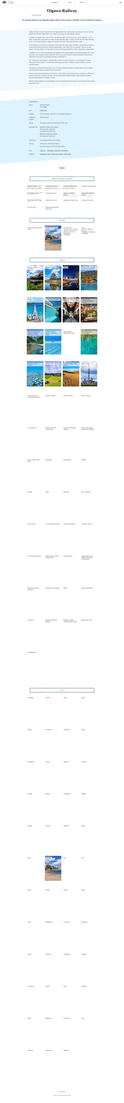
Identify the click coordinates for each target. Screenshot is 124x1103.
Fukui (83, 826)
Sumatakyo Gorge (33, 193)
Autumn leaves (68, 395)
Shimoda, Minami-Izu (70, 230)
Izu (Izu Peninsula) (51, 227)
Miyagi (30, 729)
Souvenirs (31, 620)
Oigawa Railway (62, 10)
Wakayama (49, 922)
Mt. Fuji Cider (32, 207)
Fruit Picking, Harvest (34, 556)
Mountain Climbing (69, 524)
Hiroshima (67, 922)
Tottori (30, 954)
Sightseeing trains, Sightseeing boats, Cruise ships (55, 154)
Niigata (30, 826)
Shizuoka (43, 150)
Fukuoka (84, 986)
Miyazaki (30, 1050)
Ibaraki (48, 793)
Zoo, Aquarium (32, 427)
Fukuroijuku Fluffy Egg (34, 200)
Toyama (48, 826)
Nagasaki (48, 1018)
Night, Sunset (86, 363)
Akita (83, 697)
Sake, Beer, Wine (87, 620)
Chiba (47, 761)
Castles (48, 267)
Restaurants (67, 459)
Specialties (49, 459)
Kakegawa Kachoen (52, 186)
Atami (83, 227)
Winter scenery (86, 395)
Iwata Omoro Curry (51, 200)
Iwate (65, 697)
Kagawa (84, 954)
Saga (29, 1018)
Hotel (47, 492)
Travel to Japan (57, 1095)
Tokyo (83, 729)
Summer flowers (51, 395)
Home (82, 2)
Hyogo (65, 890)
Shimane (48, 954)
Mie (83, 858)
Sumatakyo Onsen (51, 193)
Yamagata (49, 729)
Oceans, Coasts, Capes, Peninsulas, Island (52, 333)
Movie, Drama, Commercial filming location (87, 301)
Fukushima (67, 729)
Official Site (43, 110)
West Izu (84, 230)
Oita (83, 1018)
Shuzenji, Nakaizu (87, 229)
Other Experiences (87, 588)
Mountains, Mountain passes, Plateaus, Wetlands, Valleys (34, 333)
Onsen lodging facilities (53, 524)
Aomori (48, 697)
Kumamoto (67, 1018)
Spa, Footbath (86, 492)
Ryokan (30, 492)
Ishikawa (66, 826)
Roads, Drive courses (52, 363)
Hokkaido (30, 697)
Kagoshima (49, 1050)
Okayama (84, 922)
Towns (65, 267)
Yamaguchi (67, 954)
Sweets (84, 459)
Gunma (84, 761)
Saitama (66, 761)
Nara (29, 922)
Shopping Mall (32, 652)
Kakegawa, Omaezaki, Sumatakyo (57, 150)
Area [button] (69, 2)
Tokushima (31, 986)
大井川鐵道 (43, 107)
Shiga (83, 890)
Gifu (65, 858)
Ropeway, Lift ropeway (53, 588)
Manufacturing (68, 556)
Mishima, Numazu (69, 232)
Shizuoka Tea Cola (87, 200)
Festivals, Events (87, 524)
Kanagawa (31, 761)
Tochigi (30, 793)
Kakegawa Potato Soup (71, 200)
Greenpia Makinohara (70, 186)
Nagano (84, 793)
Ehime (47, 986)
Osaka (48, 890)
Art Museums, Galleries (53, 299)
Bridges (30, 299)
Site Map (62, 1092)
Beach (65, 588)
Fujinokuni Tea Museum (89, 186)
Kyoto (29, 890)
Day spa (66, 492)
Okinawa (66, 1050)
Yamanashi (67, 793)
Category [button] (55, 2)
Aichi (29, 858)
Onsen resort (32, 524)
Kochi (65, 986)
